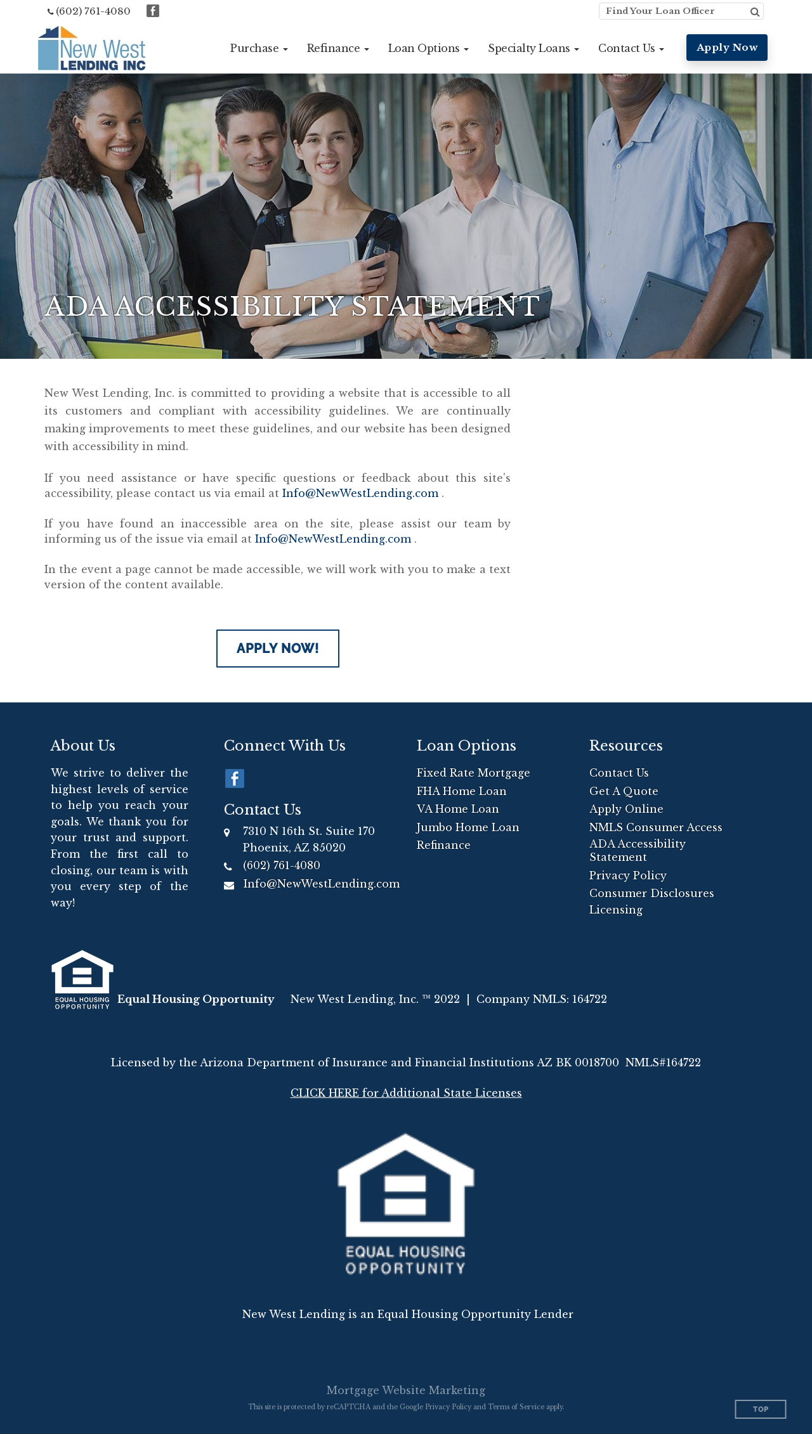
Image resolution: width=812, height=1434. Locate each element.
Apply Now (727, 47)
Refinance (444, 845)
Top (761, 1409)
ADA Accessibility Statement (637, 850)
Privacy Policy (628, 875)
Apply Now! (278, 648)
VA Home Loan (458, 809)
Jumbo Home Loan (468, 827)
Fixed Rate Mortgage (473, 772)
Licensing (616, 909)
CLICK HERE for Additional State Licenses (406, 1093)
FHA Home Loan (462, 791)
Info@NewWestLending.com (360, 493)
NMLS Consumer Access (656, 827)
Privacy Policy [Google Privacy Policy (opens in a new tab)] (448, 1407)
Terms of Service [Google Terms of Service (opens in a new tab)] (516, 1407)
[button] (259, 48)
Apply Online (626, 809)
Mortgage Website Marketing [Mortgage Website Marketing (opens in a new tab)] (406, 1390)
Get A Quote (623, 791)
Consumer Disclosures (651, 893)
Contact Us (619, 772)
